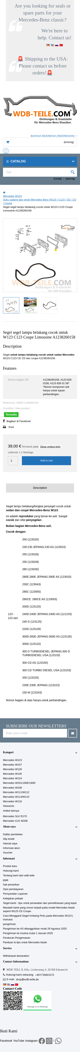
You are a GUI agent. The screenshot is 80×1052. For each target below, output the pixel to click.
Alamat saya (10, 843)
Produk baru (10, 866)
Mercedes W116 (12, 801)
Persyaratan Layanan (15, 893)
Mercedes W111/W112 (16, 792)
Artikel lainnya (11, 810)
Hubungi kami (11, 870)
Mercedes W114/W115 (16, 796)
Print (11, 427)
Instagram (31, 1040)
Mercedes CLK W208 (15, 820)
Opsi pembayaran (13, 889)
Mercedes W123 (12, 760)
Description (40, 487)
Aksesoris (8, 805)
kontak (58, 178)
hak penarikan (11, 884)
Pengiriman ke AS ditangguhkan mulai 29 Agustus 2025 (35, 928)
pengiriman (9, 924)
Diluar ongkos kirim (50, 446)
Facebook (6, 1040)
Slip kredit (8, 838)
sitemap (70, 178)
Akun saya (9, 826)
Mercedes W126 (12, 769)
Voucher (8, 852)
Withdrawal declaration (16, 955)
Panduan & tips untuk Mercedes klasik (25, 942)
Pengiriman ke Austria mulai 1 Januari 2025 (28, 933)
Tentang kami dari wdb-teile (18, 875)
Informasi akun (11, 848)
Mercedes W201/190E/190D (19, 782)
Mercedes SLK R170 (15, 816)
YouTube (18, 1040)
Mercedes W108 (12, 787)
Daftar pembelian (13, 834)
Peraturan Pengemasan (16, 937)
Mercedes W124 (12, 778)
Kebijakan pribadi (13, 898)
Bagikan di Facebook (19, 421)
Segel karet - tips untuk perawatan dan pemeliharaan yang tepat (39, 903)
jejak (5, 879)
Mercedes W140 (12, 773)
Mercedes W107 (12, 764)
